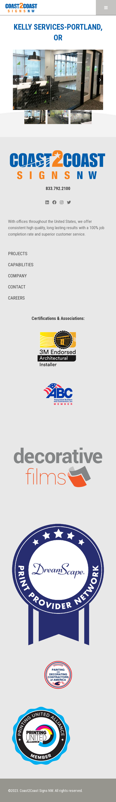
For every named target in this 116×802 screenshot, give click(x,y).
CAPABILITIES (20, 264)
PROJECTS (17, 253)
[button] (35, 117)
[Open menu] (106, 7)
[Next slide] (100, 80)
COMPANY (17, 275)
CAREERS (16, 298)
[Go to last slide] (16, 80)
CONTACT (17, 286)
